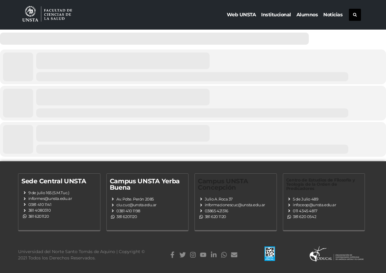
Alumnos (307, 15)
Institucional (276, 15)
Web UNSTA (241, 15)
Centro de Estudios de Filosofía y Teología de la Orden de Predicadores (320, 184)
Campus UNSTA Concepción (223, 184)
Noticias (333, 15)
